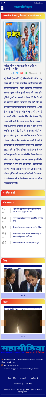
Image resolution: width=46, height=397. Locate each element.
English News (38, 3)
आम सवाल (29, 384)
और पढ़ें (23, 295)
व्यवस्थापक (17, 384)
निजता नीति (12, 378)
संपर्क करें (23, 378)
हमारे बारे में (34, 378)
